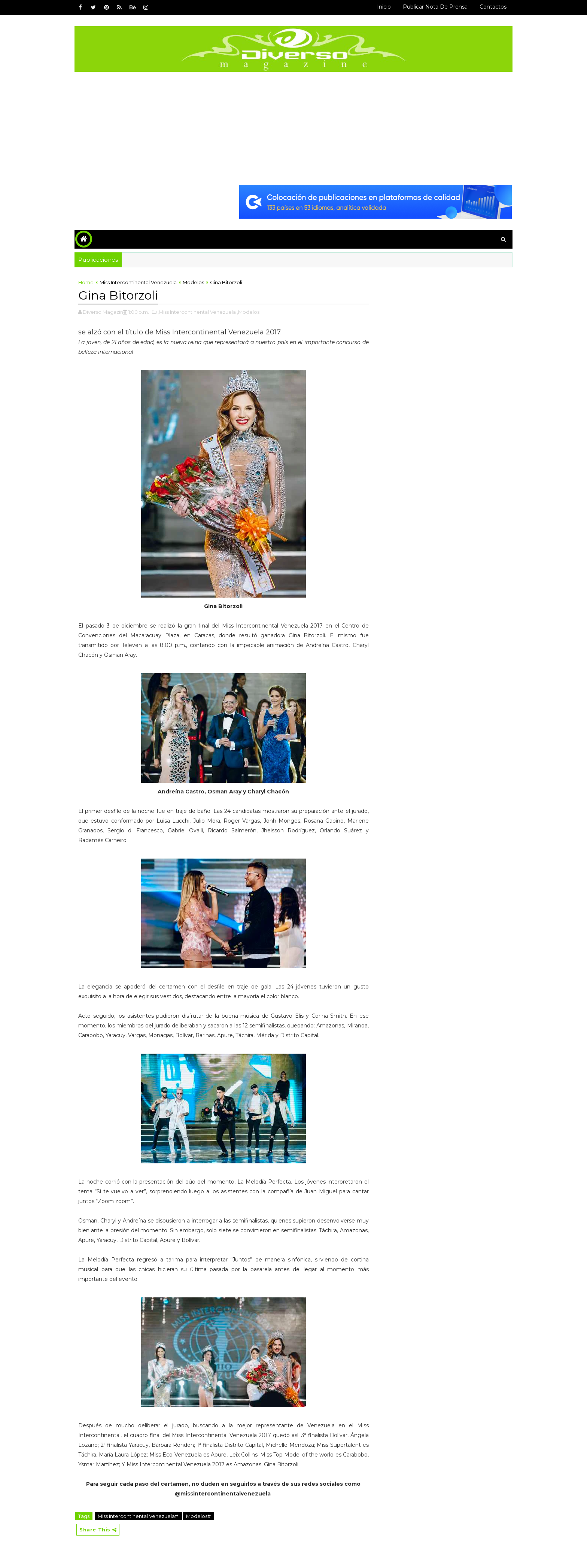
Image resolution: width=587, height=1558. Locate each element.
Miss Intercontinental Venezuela (138, 282)
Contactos (493, 6)
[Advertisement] (293, 128)
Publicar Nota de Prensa (435, 6)
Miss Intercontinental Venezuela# (138, 1516)
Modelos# (198, 1516)
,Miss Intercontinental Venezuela (197, 312)
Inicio (384, 6)
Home (86, 282)
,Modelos (248, 312)
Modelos (193, 282)
